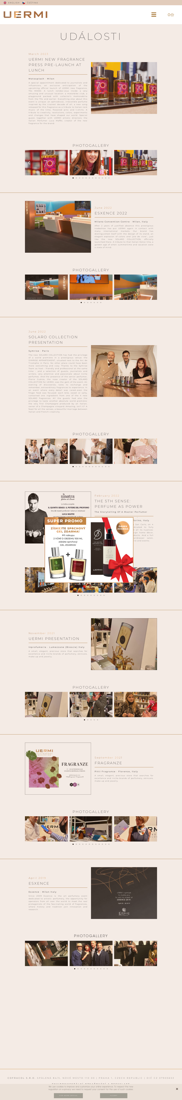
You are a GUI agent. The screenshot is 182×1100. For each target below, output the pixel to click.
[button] (153, 15)
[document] (91, 550)
